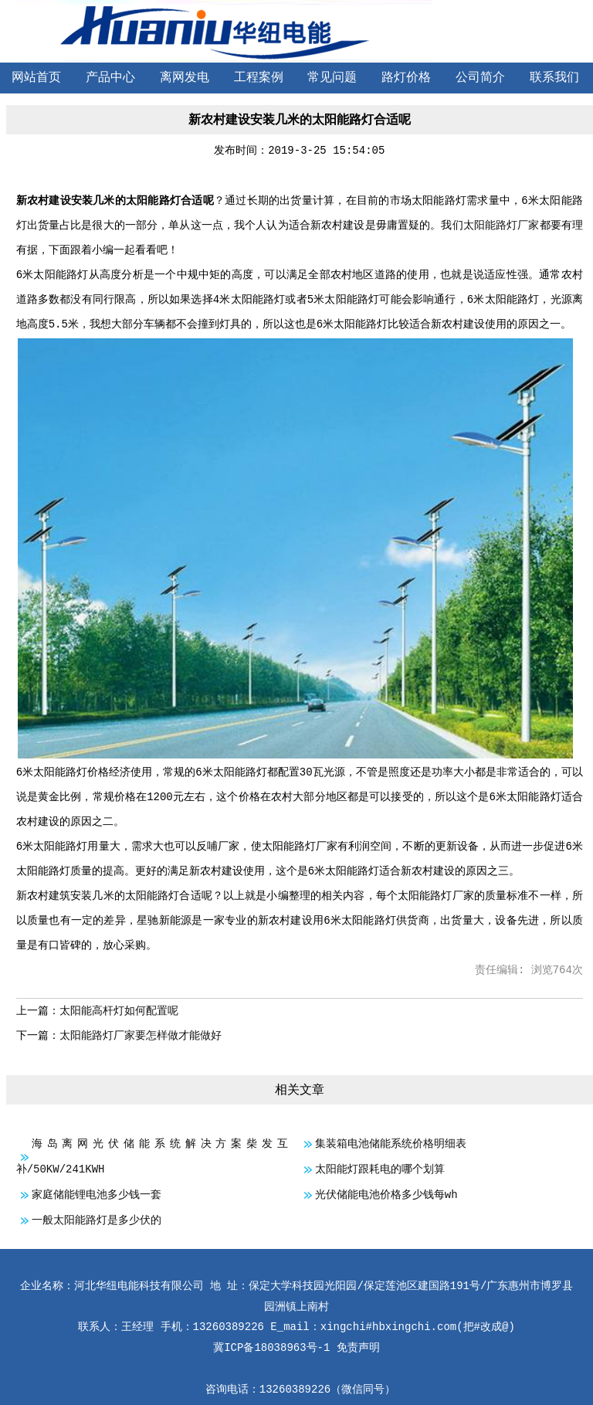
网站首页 (36, 78)
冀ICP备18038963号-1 (271, 1348)
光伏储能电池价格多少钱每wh (386, 1195)
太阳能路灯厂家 (501, 225)
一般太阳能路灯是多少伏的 (96, 1220)
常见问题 (332, 78)
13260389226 (294, 1389)
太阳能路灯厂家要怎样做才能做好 (140, 1036)
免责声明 (358, 1348)
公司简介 (480, 78)
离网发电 (184, 78)
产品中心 (110, 78)
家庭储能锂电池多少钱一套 (96, 1195)
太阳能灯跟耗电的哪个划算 (380, 1169)
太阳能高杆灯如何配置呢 (118, 1011)
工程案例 (258, 78)
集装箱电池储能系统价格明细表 (390, 1144)
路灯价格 (406, 78)
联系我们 (554, 78)
